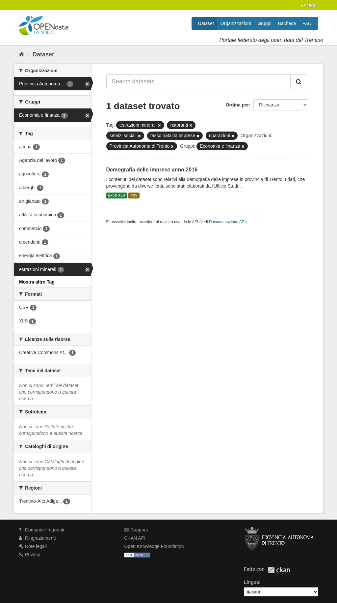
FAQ (307, 23)
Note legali (33, 546)
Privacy (29, 554)
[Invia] (299, 81)
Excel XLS (116, 195)
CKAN (279, 569)
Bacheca (287, 23)
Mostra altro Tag (37, 282)
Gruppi (264, 23)
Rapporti (136, 529)
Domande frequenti (41, 529)
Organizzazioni (235, 23)
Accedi (308, 5)
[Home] (21, 54)
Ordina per (237, 104)
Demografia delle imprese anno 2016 (151, 169)
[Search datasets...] (198, 81)
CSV (134, 195)
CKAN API (134, 538)
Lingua (251, 582)
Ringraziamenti (37, 538)
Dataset (206, 23)
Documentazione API (227, 222)
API (195, 222)
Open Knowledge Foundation (154, 546)
